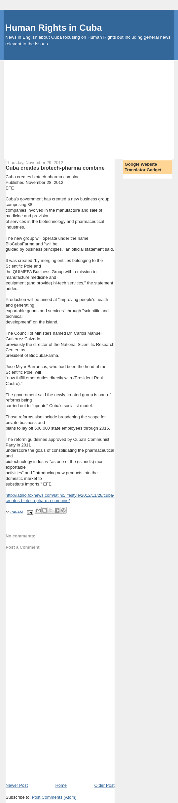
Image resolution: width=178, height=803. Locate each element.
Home (61, 785)
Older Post (104, 785)
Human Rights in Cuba (53, 27)
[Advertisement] (91, 106)
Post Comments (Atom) (54, 797)
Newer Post (17, 785)
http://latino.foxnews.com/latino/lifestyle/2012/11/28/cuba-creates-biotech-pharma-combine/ (60, 498)
